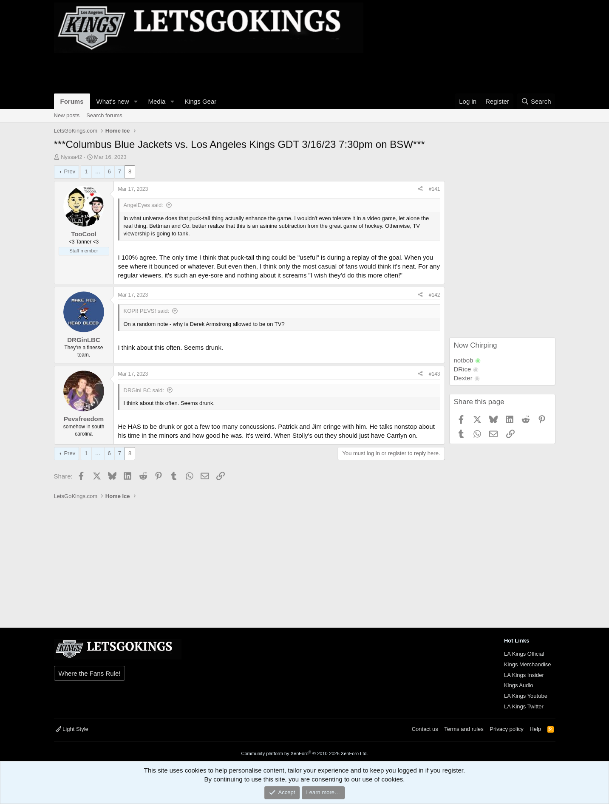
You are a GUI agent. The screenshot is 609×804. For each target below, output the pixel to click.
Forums (72, 101)
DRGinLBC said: (144, 390)
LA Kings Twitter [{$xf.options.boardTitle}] (524, 706)
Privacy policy (506, 729)
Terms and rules (463, 729)
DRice (462, 369)
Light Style (72, 729)
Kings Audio (518, 685)
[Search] (536, 101)
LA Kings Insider (524, 675)
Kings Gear (200, 101)
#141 (434, 189)
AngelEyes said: (143, 205)
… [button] (98, 171)
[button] (136, 101)
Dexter (463, 378)
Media (156, 101)
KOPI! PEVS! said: (147, 311)
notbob (463, 360)
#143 (434, 374)
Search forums (104, 115)
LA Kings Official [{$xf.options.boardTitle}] (524, 654)
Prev (69, 171)
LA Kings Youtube (525, 696)
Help (535, 729)
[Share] (420, 189)
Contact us (425, 729)
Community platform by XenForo (304, 753)
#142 (434, 295)
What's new (112, 101)
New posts (67, 115)
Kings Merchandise (527, 664)
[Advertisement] (208, 72)
